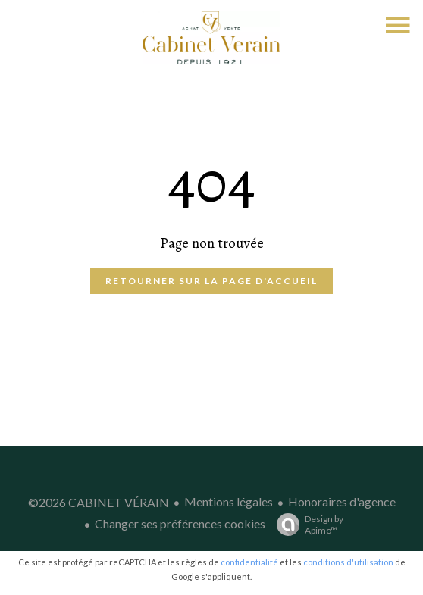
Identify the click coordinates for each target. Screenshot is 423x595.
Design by (306, 524)
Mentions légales (228, 501)
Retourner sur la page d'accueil (211, 281)
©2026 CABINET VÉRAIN (98, 502)
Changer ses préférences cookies (180, 523)
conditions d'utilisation (348, 562)
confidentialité (249, 562)
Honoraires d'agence (342, 501)
